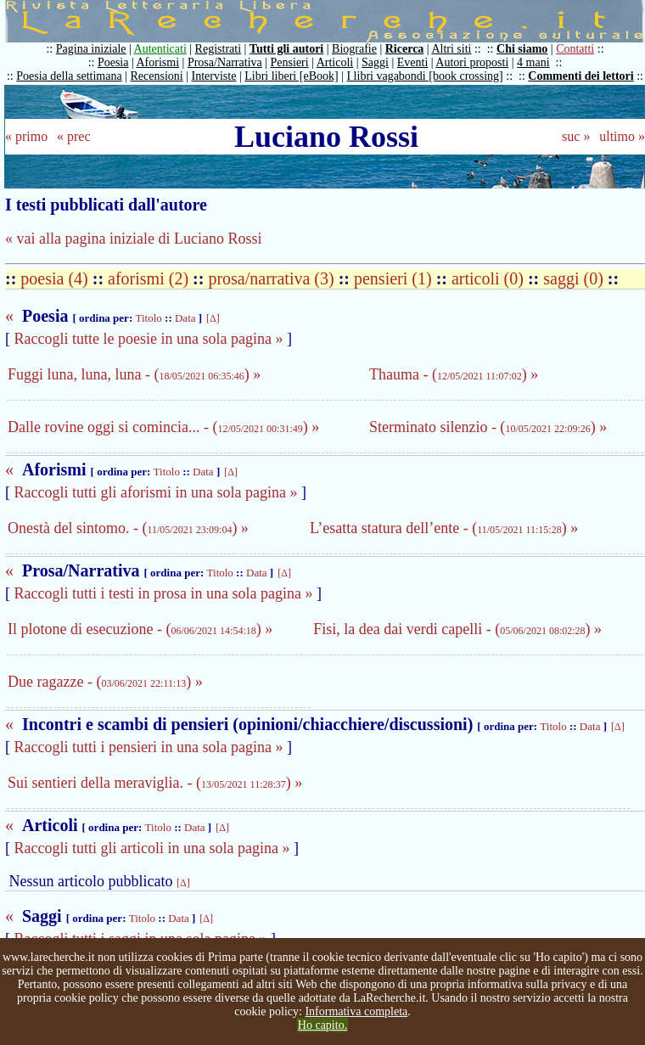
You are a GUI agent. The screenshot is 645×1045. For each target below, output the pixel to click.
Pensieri (290, 62)
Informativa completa (356, 1011)
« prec (74, 136)
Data (185, 318)
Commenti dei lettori (580, 76)
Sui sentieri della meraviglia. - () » (155, 782)
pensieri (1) (395, 278)
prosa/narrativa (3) (273, 278)
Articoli (335, 62)
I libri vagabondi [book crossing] (424, 76)
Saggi (375, 62)
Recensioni (157, 76)
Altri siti (451, 48)
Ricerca (404, 48)
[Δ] (213, 318)
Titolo (148, 318)
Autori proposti (471, 62)
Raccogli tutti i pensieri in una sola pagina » (148, 747)
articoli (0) (490, 278)
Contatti (575, 48)
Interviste (214, 76)
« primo (26, 136)
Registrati (218, 48)
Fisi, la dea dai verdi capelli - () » (457, 629)
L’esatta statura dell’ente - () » (444, 528)
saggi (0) (575, 278)
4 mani (533, 62)
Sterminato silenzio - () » (488, 427)
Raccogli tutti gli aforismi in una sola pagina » (156, 492)
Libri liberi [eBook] (291, 76)
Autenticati (160, 48)
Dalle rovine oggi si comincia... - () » (163, 427)
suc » (576, 136)
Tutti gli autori (286, 48)
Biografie (354, 48)
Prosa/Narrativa (225, 62)
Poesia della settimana (68, 76)
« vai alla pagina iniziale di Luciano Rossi (133, 238)
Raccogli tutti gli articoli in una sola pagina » (152, 848)
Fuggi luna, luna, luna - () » (134, 374)
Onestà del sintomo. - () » (128, 528)
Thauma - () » (453, 374)
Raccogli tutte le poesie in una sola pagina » (148, 338)
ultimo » (622, 136)
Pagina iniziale (91, 48)
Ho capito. (322, 1025)
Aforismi (158, 62)
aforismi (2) (150, 278)
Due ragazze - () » (105, 681)
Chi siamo (521, 48)
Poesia (113, 62)
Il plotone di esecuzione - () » (140, 629)
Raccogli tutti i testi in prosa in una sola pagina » (163, 593)
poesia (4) (56, 278)
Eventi (413, 62)
